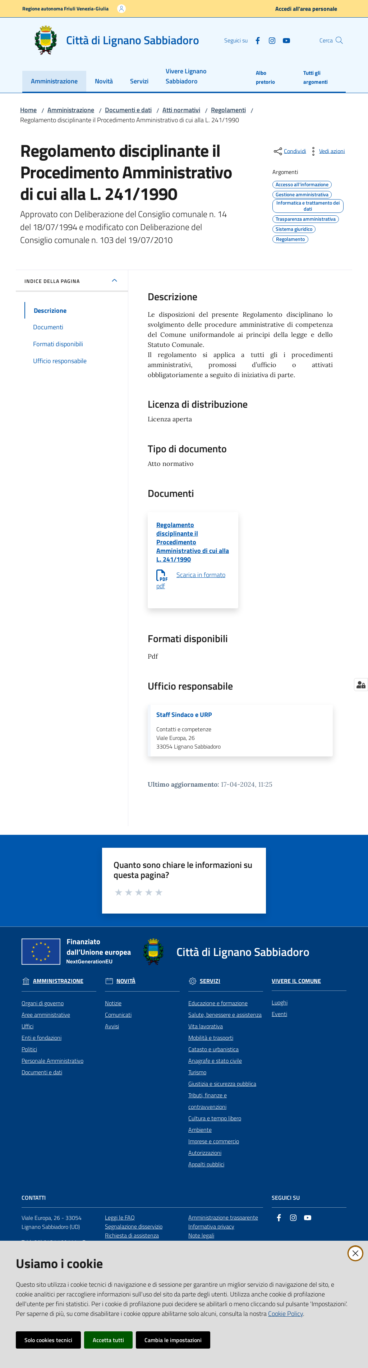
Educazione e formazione (218, 1010)
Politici (29, 1056)
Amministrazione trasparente (223, 1224)
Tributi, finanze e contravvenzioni (207, 1108)
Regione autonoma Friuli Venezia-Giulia (65, 8)
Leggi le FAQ (120, 1224)
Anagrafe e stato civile (215, 1067)
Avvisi (112, 1033)
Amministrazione (70, 110)
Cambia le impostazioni (173, 1340)
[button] (337, 40)
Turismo (197, 1079)
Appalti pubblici (206, 1171)
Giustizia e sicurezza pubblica (222, 1090)
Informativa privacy (211, 1233)
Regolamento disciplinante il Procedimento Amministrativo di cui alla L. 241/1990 (192, 544)
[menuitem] (54, 82)
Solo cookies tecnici (48, 1340)
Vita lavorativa (205, 1033)
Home (28, 110)
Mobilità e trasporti (210, 1044)
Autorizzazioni (204, 1159)
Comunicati (118, 1021)
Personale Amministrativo (52, 1067)
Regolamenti (228, 110)
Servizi (210, 988)
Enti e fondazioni (41, 1044)
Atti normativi (181, 110)
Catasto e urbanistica (213, 1056)
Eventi (279, 1020)
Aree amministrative (46, 1021)
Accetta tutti (108, 1340)
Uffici (27, 1033)
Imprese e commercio (213, 1148)
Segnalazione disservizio (133, 1233)
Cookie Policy (285, 1313)
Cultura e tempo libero (214, 1125)
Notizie (113, 1010)
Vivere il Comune (296, 988)
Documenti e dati (128, 110)
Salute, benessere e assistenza (225, 1021)
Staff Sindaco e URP (184, 720)
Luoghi (280, 1009)
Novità (125, 988)
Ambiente (200, 1136)
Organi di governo (43, 1010)
